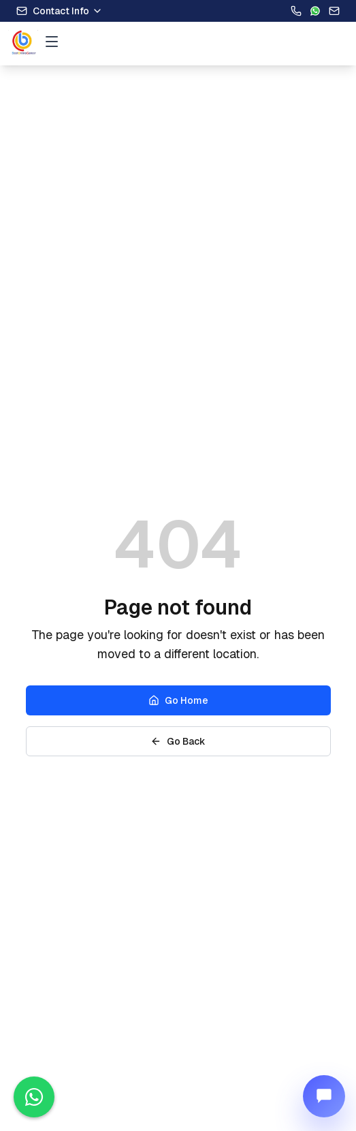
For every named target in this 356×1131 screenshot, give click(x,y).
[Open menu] (52, 41)
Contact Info (59, 11)
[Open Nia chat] (324, 1096)
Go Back (178, 741)
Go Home (178, 700)
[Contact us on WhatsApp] (34, 1096)
